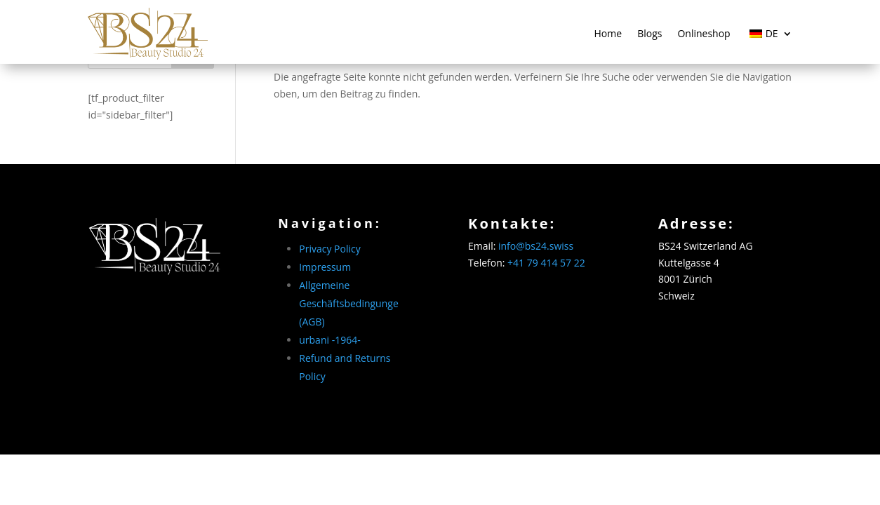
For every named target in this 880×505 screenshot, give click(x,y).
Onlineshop (703, 33)
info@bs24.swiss (535, 245)
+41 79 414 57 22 (546, 262)
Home (608, 33)
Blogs (649, 33)
